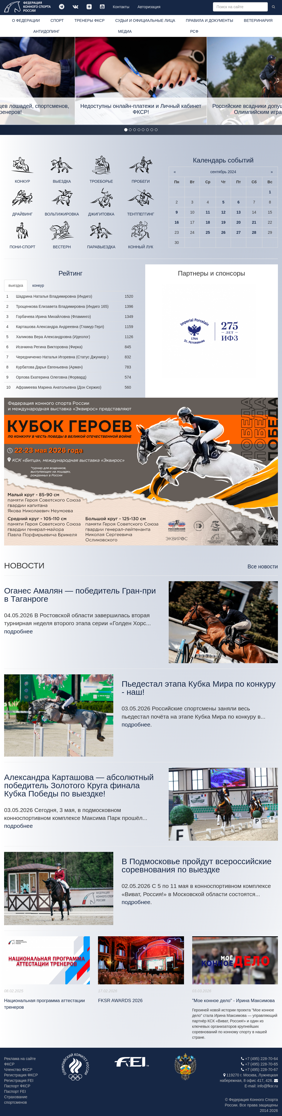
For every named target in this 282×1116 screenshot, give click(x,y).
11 (208, 212)
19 (223, 222)
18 (208, 222)
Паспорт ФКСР (17, 1086)
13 (238, 212)
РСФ (194, 31)
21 (254, 222)
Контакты (121, 7)
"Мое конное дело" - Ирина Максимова (233, 1000)
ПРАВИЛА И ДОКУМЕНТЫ (209, 20)
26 (223, 232)
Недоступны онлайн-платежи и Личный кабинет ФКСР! (140, 109)
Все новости (263, 566)
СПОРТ (57, 20)
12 (223, 212)
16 (176, 222)
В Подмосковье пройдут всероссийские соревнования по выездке (196, 865)
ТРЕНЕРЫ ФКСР (90, 20)
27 (238, 232)
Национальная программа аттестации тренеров (44, 1004)
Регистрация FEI (19, 1080)
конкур (38, 285)
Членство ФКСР (18, 1069)
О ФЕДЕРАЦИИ (26, 20)
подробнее (18, 631)
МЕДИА (125, 31)
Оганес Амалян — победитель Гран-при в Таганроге (80, 594)
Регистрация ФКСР (21, 1075)
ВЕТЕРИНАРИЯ (258, 20)
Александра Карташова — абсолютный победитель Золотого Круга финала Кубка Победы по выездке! (79, 785)
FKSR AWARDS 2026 (120, 1000)
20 (238, 222)
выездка (15, 285)
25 (208, 232)
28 (254, 232)
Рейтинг (70, 273)
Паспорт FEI (15, 1091)
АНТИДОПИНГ (46, 31)
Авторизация (149, 7)
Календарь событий (223, 160)
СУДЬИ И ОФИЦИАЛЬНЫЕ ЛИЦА (145, 20)
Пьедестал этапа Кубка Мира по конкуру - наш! (198, 687)
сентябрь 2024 (223, 172)
